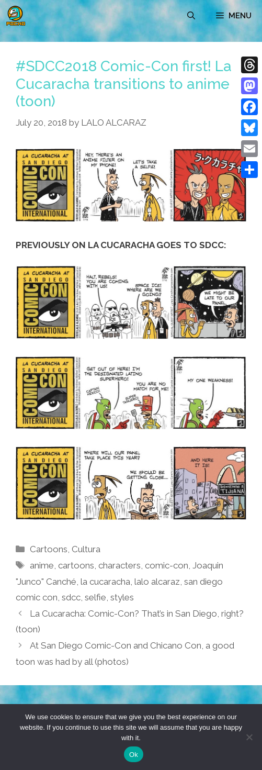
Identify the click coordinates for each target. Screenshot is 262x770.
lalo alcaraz (157, 581)
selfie (95, 597)
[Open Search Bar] (191, 15)
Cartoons (48, 549)
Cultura (86, 549)
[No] (249, 737)
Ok (133, 754)
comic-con (166, 565)
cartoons (76, 565)
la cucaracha (105, 581)
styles (122, 597)
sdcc (71, 597)
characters (119, 565)
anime (42, 565)
